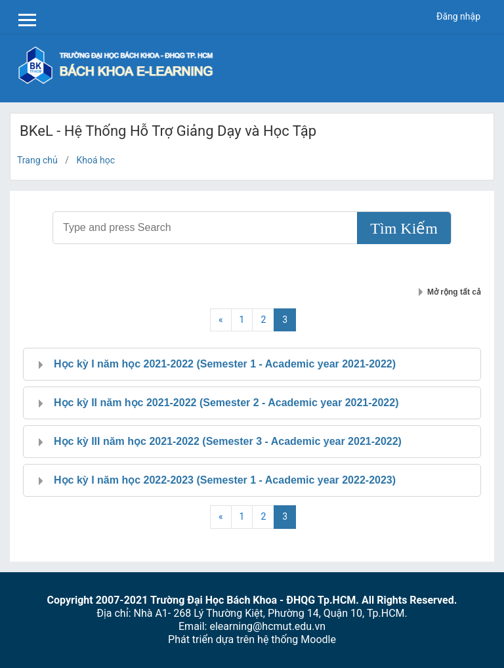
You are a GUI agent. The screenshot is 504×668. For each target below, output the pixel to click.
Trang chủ (37, 160)
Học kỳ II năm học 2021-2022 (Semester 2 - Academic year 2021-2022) (226, 402)
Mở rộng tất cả (454, 292)
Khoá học (96, 160)
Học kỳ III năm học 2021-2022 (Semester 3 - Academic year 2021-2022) (228, 441)
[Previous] (221, 320)
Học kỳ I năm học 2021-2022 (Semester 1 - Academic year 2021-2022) (225, 363)
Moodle (318, 639)
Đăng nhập (458, 16)
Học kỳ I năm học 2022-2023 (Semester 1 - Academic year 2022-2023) (225, 480)
